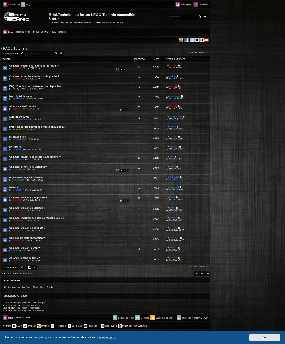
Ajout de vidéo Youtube (22, 106)
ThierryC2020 (19, 89)
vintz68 (16, 139)
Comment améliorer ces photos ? (28, 197)
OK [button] (265, 337)
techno (172, 76)
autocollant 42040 (19, 116)
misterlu (173, 248)
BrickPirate (75, 326)
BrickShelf (125, 326)
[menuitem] (25, 4)
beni (15, 169)
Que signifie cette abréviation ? (27, 238)
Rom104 (173, 218)
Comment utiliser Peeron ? (24, 248)
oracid (172, 197)
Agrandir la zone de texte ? (24, 258)
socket (172, 166)
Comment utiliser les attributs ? (27, 228)
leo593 (172, 208)
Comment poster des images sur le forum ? (34, 65)
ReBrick (13, 187)
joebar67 (17, 129)
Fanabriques (92, 326)
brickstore (15, 146)
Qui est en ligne (11, 280)
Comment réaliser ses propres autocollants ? (35, 156)
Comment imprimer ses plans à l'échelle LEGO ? (37, 218)
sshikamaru (18, 99)
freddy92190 (18, 180)
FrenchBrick (109, 326)
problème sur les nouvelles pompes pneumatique (37, 126)
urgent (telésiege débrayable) (26, 177)
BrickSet (43, 326)
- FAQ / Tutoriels (14, 48)
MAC (171, 156)
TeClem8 (17, 68)
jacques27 (17, 159)
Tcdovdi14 (174, 177)
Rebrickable (58, 326)
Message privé (17, 136)
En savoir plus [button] (106, 337)
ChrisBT (173, 86)
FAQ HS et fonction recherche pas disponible (35, 86)
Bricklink (29, 326)
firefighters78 (19, 119)
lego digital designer (21, 96)
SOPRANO (174, 238)
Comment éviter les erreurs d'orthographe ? (34, 76)
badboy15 (17, 149)
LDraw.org (140, 326)
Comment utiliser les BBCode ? (27, 208)
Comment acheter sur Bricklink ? (28, 166)
